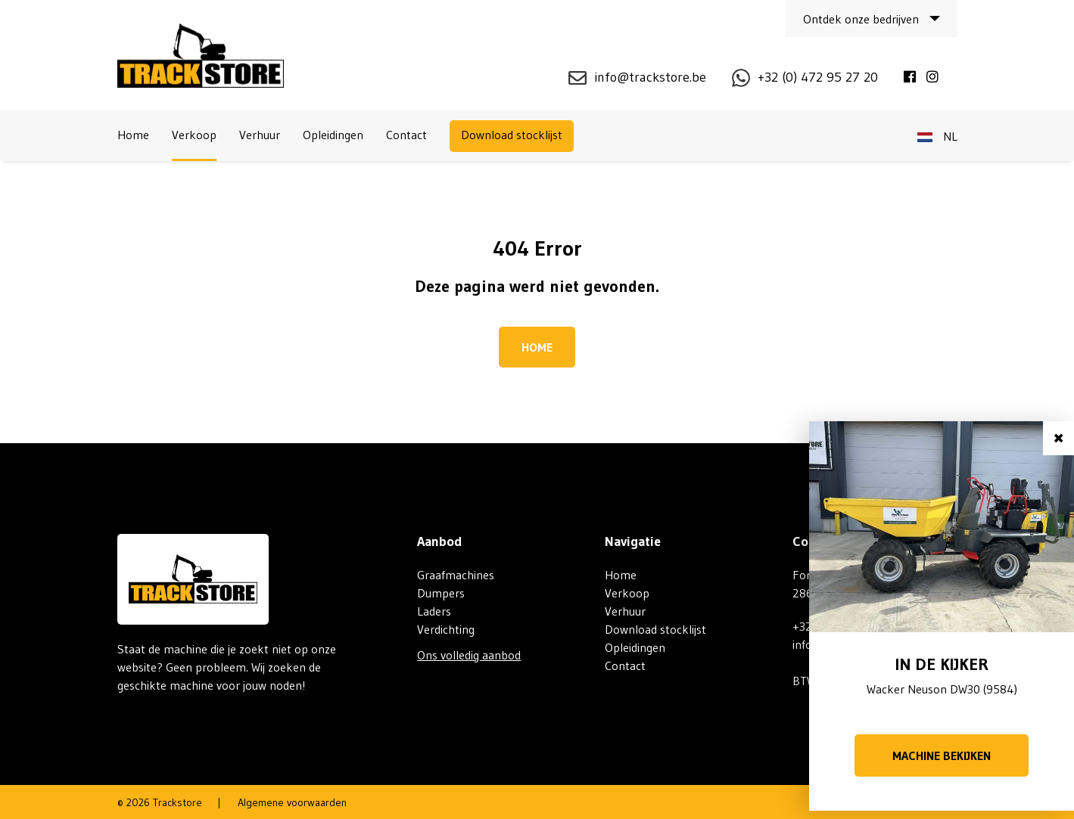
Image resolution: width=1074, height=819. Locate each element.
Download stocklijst (511, 134)
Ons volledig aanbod (469, 654)
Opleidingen (333, 134)
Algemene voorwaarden (292, 802)
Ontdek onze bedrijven (861, 18)
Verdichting (446, 629)
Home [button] (537, 347)
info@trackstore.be (650, 77)
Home (133, 134)
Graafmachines (455, 574)
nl (937, 136)
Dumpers (441, 592)
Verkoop (194, 134)
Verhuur (259, 134)
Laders (434, 611)
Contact (406, 134)
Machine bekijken (941, 755)
